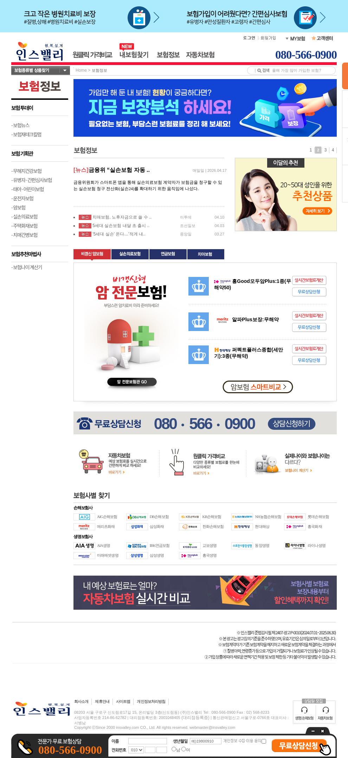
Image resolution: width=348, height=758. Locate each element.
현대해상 (262, 526)
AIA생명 (103, 545)
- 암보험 (18, 207)
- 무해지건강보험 (26, 170)
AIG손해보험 (107, 516)
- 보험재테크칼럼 (26, 134)
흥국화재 (315, 526)
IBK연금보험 (160, 545)
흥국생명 (209, 555)
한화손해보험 (213, 526)
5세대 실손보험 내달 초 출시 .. (120, 225)
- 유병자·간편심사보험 (31, 179)
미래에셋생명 (107, 555)
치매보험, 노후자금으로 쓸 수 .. (121, 217)
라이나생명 (317, 545)
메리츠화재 (106, 526)
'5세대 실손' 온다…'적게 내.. (118, 234)
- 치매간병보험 (24, 234)
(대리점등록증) (195, 717)
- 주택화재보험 (24, 225)
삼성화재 (157, 526)
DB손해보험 (159, 516)
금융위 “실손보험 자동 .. (119, 170)
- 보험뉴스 (20, 125)
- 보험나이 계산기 (26, 267)
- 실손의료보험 (24, 216)
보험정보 (99, 70)
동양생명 (262, 545)
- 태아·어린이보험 (27, 189)
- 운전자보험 (22, 198)
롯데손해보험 (318, 516)
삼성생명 (157, 555)
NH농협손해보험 (268, 516)
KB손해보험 (211, 516)
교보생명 (209, 545)
